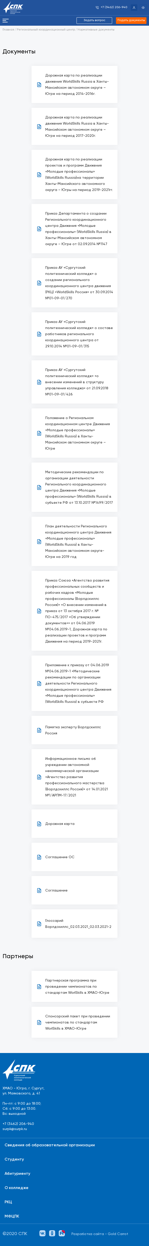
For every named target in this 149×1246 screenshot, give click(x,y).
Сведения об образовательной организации (50, 1145)
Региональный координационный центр (46, 29)
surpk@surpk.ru (15, 1129)
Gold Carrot (118, 1234)
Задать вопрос (94, 20)
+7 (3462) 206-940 (18, 1124)
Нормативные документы (96, 29)
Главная (8, 29)
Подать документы (131, 20)
